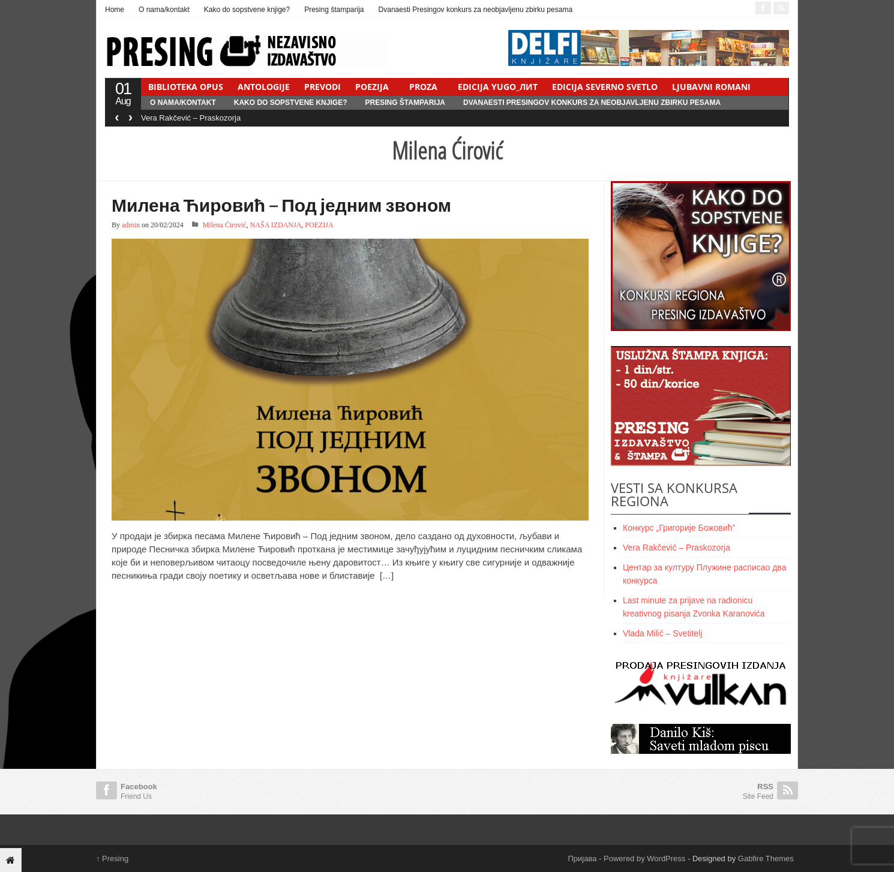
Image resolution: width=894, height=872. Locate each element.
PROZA (423, 86)
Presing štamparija (334, 9)
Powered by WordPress (644, 858)
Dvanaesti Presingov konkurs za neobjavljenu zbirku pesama (476, 9)
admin (131, 225)
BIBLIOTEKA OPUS (185, 86)
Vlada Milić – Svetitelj (662, 633)
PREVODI (322, 86)
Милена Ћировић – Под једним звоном (281, 205)
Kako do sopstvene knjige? (247, 9)
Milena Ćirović (225, 225)
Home (114, 9)
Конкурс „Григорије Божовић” (679, 528)
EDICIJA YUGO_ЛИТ (498, 86)
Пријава (582, 858)
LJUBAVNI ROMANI (711, 86)
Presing (112, 858)
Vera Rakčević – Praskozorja (191, 117)
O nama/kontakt (164, 9)
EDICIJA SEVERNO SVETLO (605, 86)
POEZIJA (372, 86)
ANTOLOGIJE (264, 86)
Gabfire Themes (766, 858)
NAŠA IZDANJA (276, 225)
